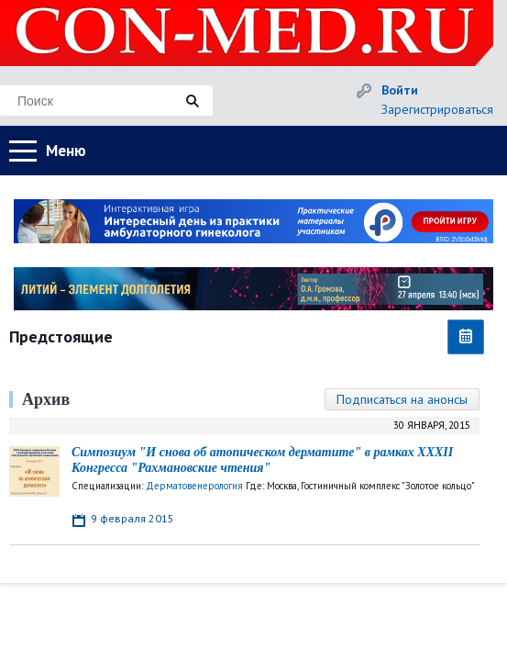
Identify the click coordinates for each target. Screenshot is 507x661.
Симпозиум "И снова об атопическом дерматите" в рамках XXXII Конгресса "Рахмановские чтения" (262, 460)
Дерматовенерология (194, 485)
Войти (399, 90)
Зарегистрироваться (437, 109)
